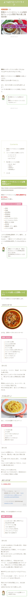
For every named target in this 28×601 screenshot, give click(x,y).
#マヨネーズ (12, 495)
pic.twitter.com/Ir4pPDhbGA (11, 497)
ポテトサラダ (12, 158)
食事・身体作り (4, 9)
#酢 (16, 495)
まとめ (8, 173)
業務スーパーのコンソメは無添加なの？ (15, 149)
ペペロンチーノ (12, 156)
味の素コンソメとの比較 (13, 162)
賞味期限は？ (12, 169)
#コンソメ (19, 495)
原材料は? (11, 167)
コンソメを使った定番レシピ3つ (15, 152)
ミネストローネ (12, 155)
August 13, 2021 (8, 503)
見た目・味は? (12, 164)
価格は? (11, 166)
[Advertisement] (14, 52)
